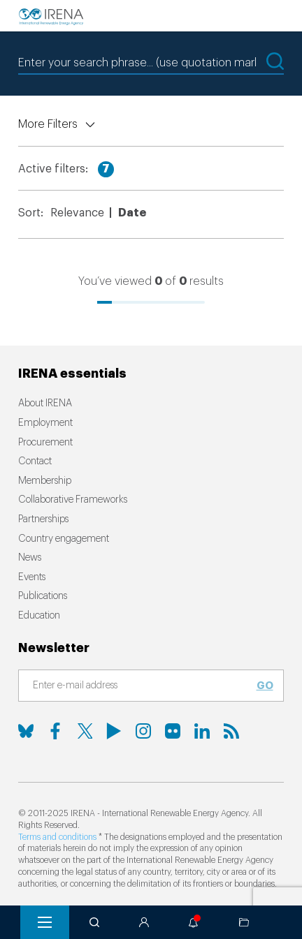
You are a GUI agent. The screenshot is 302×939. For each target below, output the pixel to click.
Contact (35, 461)
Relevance (77, 213)
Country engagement (63, 539)
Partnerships (43, 519)
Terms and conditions (57, 837)
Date (132, 213)
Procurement (45, 443)
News (29, 558)
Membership (44, 481)
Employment (45, 423)
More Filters (48, 124)
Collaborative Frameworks (72, 500)
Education (39, 616)
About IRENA (45, 403)
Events (31, 577)
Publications (42, 596)
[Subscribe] (142, 686)
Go (265, 685)
